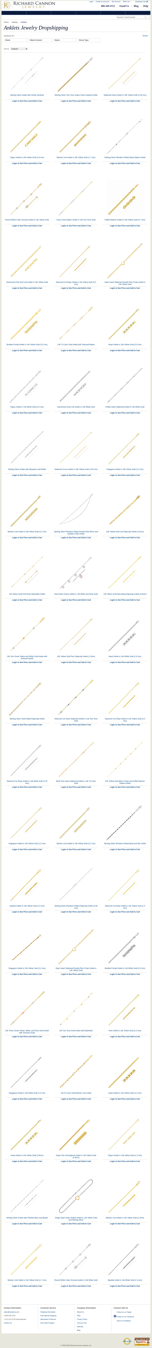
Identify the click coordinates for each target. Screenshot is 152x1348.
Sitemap (80, 1326)
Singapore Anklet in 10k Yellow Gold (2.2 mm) (27, 968)
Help (145, 6)
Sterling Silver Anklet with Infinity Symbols (27, 95)
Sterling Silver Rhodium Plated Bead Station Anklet (125, 157)
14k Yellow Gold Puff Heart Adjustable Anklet (27, 594)
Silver (63, 13)
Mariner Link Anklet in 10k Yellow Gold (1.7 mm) (76, 157)
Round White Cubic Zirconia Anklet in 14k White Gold (75, 1280)
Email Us (124, 6)
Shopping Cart (141, 1)
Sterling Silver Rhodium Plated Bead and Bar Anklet (125, 843)
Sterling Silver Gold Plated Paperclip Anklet (27, 719)
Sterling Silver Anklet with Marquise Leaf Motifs (27, 469)
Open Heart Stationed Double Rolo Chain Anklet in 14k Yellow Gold (125, 283)
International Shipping (48, 1316)
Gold (38, 13)
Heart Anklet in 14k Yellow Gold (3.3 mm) (125, 1093)
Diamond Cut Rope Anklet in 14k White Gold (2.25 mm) (27, 782)
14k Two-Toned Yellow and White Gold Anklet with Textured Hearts (27, 657)
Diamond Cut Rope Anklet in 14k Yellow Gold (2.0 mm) (125, 720)
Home (6, 22)
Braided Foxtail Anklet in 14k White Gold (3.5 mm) (125, 968)
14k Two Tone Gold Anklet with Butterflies (76, 1031)
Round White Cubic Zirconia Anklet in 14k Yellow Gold (27, 220)
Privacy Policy (82, 1319)
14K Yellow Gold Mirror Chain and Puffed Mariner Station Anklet (125, 782)
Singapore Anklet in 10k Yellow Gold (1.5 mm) (124, 469)
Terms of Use (82, 1323)
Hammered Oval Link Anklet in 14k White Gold (76, 407)
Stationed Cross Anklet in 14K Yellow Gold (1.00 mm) (76, 469)
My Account (116, 1)
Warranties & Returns (48, 1319)
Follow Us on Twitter (124, 1312)
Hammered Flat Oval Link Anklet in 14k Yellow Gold (27, 282)
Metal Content (36, 40)
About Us (80, 1312)
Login (91, 1)
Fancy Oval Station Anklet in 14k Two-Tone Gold (76, 220)
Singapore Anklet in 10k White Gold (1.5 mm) (27, 1093)
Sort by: (6, 49)
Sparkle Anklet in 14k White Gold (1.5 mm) (125, 1280)
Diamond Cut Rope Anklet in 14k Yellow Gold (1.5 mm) (125, 907)
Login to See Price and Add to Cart (27, 101)
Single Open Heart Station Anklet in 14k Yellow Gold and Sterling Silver (76, 1219)
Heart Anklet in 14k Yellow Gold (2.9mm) (27, 1155)
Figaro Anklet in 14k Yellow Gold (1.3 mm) (125, 1155)
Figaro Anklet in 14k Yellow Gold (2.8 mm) (27, 157)
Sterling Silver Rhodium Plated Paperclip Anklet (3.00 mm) (76, 907)
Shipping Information (47, 1312)
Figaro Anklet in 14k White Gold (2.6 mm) (27, 407)
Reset (145, 36)
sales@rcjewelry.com (11, 1312)
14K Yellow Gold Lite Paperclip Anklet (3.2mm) (125, 532)
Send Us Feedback (124, 1321)
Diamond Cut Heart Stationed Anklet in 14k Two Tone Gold (76, 720)
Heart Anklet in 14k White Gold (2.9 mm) (125, 656)
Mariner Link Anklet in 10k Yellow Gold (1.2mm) (125, 1218)
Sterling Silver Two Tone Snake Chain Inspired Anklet (76, 95)
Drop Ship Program (47, 1323)
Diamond (14, 13)
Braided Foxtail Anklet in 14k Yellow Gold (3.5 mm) (27, 345)
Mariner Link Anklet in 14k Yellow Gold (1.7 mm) (27, 1280)
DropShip (138, 13)
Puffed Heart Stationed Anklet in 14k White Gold (124, 407)
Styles (57, 40)
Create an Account (102, 1)
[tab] (15, 40)
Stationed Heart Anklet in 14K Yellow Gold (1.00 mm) (125, 95)
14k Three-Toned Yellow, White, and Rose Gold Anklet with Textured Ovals (27, 1032)
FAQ (78, 1316)
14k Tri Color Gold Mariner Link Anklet (76, 1093)
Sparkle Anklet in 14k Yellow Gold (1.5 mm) (27, 906)
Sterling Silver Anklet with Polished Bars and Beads (27, 1218)
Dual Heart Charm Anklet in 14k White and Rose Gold (76, 594)
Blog (136, 6)
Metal (7, 40)
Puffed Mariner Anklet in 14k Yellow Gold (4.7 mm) (125, 220)
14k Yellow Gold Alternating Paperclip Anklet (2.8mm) (125, 594)
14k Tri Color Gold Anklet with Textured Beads (76, 345)
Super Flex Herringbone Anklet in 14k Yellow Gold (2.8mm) (76, 1156)
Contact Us (8, 1323)
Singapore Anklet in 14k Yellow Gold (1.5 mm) (27, 843)
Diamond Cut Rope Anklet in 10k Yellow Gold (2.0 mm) (76, 283)
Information (113, 13)
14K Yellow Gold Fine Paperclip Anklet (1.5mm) (76, 656)
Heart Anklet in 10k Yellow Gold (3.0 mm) (125, 345)
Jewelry (88, 13)
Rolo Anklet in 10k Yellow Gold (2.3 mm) (125, 1031)
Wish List (126, 1)
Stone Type (84, 40)
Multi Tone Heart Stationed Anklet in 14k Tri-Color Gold (76, 782)
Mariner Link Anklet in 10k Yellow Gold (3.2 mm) (27, 532)
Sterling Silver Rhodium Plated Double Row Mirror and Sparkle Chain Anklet (76, 533)
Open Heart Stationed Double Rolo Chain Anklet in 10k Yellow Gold (76, 969)
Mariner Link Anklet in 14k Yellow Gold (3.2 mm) (76, 843)
